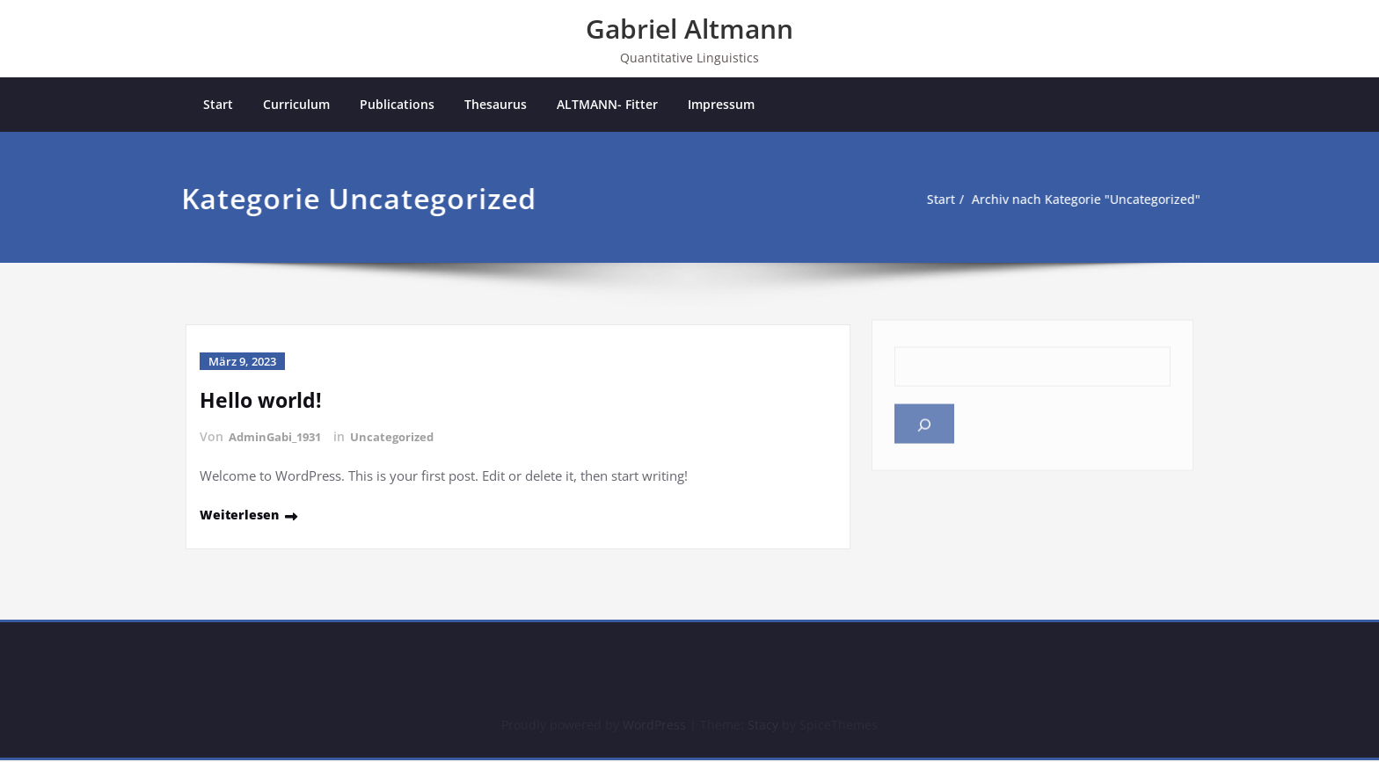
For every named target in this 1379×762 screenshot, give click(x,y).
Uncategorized (403, 438)
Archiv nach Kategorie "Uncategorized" (1060, 200)
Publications (397, 105)
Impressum (721, 105)
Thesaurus (495, 105)
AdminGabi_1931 (279, 438)
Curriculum (296, 105)
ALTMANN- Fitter (607, 105)
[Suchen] (924, 419)
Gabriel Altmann (689, 29)
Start (218, 105)
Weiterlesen (241, 515)
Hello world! (262, 401)
